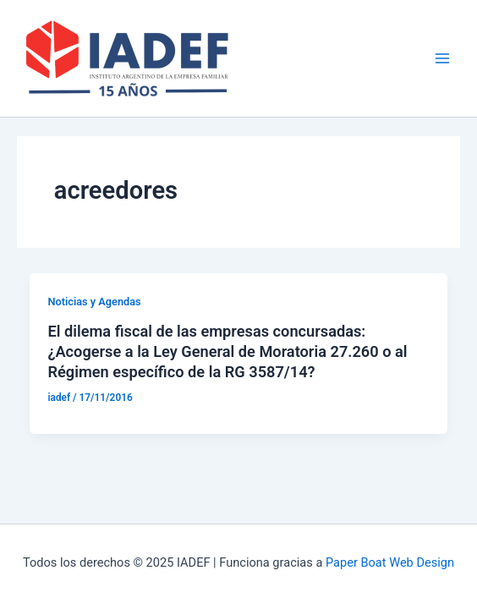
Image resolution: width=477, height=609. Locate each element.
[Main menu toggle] (442, 58)
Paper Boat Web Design (390, 562)
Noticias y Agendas (93, 301)
